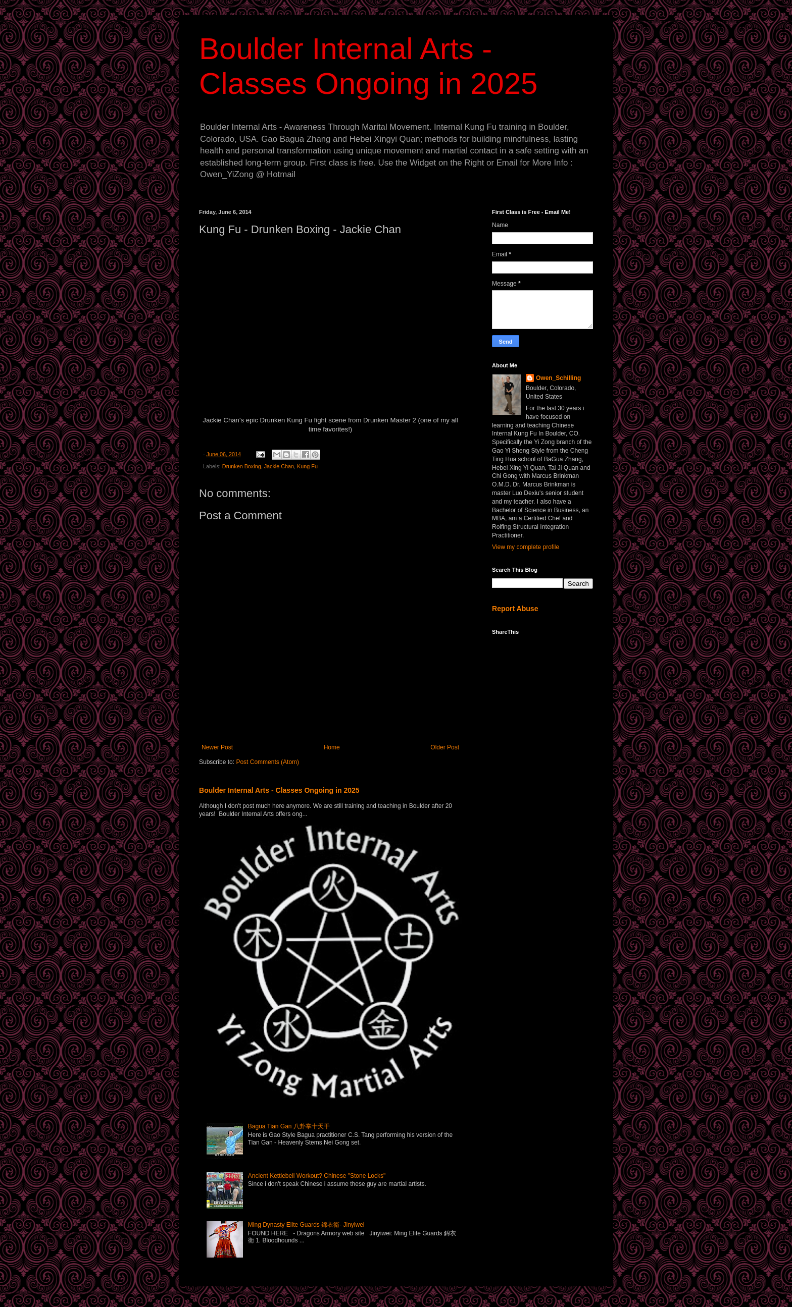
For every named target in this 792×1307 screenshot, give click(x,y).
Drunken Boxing (241, 466)
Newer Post (217, 747)
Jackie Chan (279, 466)
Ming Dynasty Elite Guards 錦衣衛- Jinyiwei (306, 1224)
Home (332, 747)
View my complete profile (525, 547)
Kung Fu (307, 466)
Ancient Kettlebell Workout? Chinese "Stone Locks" (316, 1175)
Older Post (444, 747)
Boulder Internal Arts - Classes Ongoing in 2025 (279, 790)
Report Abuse (515, 609)
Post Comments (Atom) (267, 762)
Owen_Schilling (558, 378)
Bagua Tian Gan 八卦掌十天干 (289, 1126)
